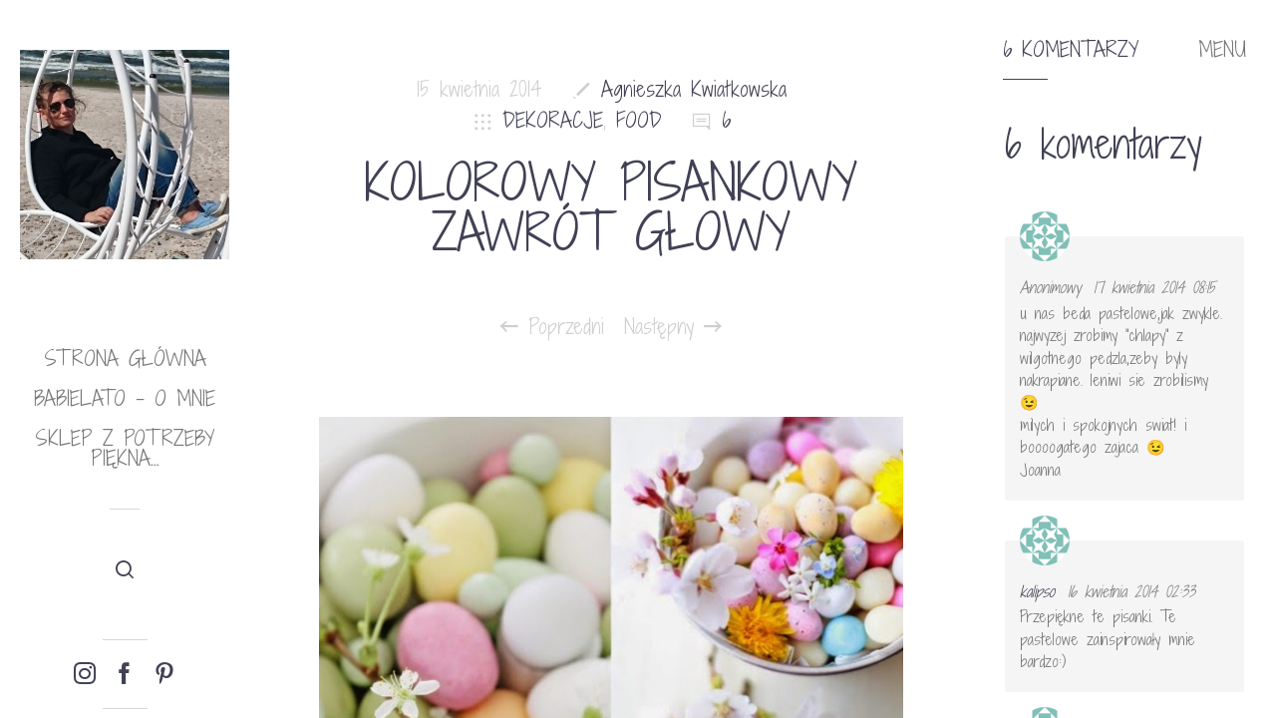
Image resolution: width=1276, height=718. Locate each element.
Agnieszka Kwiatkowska (694, 89)
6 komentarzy (1070, 50)
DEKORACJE (552, 120)
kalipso (1037, 591)
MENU (1222, 50)
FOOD (639, 120)
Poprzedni (552, 327)
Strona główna (125, 358)
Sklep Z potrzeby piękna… (124, 448)
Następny (673, 327)
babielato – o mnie (124, 398)
